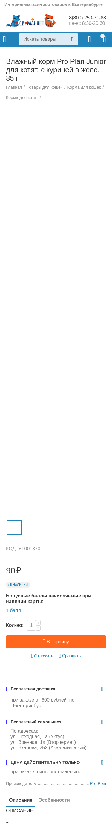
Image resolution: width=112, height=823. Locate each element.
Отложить (42, 656)
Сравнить (70, 656)
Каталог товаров (4, 39)
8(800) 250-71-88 (87, 17)
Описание (20, 800)
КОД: (11, 548)
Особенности (54, 800)
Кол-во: (15, 625)
